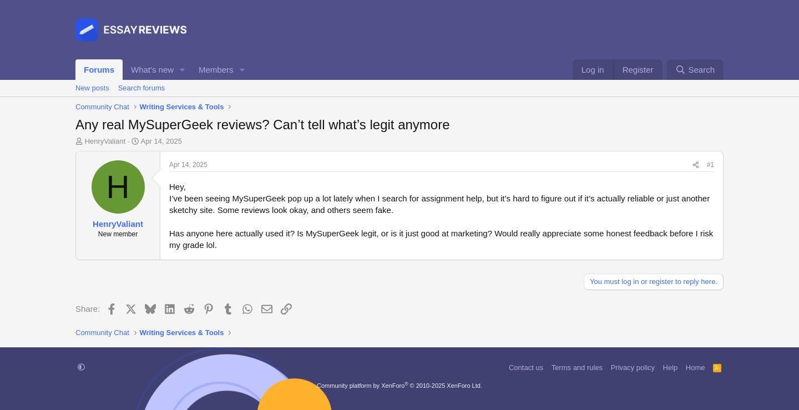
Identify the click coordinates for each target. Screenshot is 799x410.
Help (670, 367)
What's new (152, 69)
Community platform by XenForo (399, 385)
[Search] (695, 69)
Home (695, 367)
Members (216, 69)
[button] (182, 69)
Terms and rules (577, 367)
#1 (710, 165)
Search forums (141, 88)
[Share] (696, 165)
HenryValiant (105, 141)
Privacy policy (633, 367)
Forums (99, 69)
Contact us (526, 367)
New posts (92, 88)
